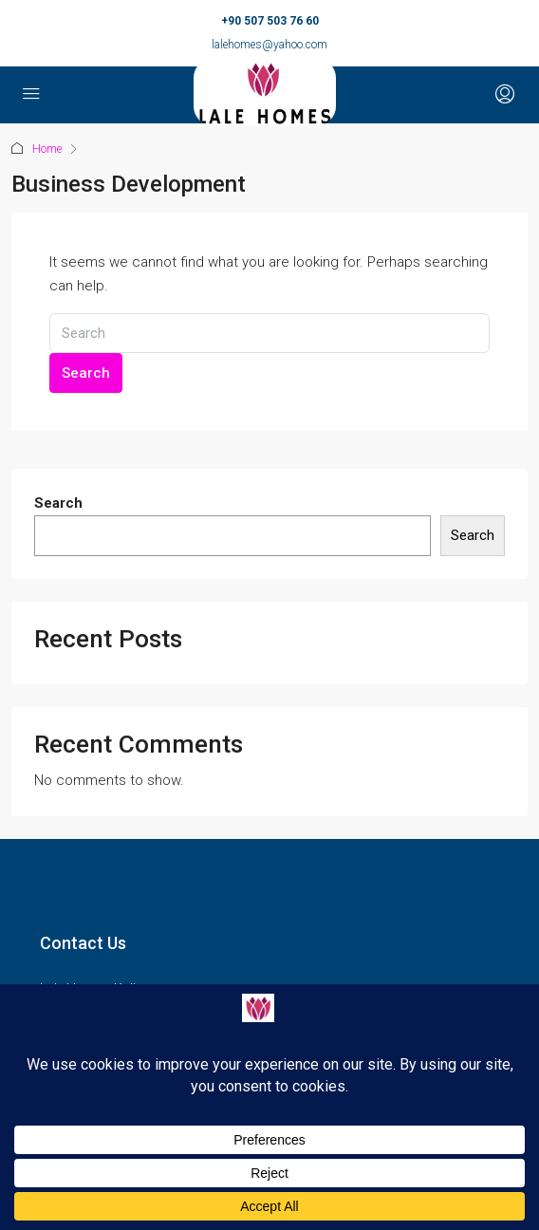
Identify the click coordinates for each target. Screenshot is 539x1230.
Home (47, 149)
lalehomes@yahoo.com (269, 44)
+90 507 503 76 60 (270, 21)
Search (86, 373)
